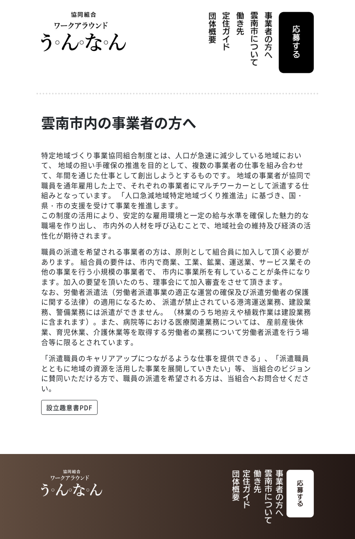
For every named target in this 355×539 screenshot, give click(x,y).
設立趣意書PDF (69, 407)
